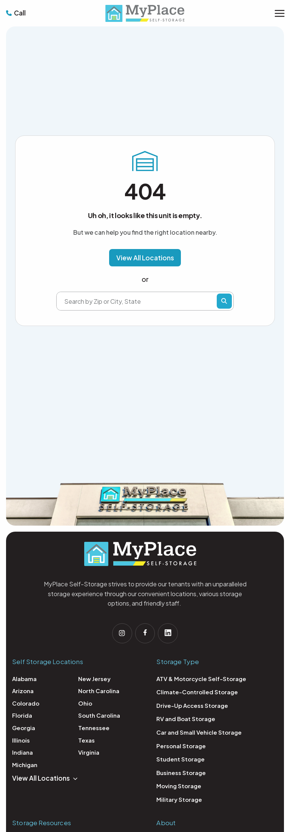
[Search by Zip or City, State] (140, 301)
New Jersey (94, 679)
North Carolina (98, 691)
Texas (86, 741)
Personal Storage (181, 746)
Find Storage (224, 301)
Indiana (22, 753)
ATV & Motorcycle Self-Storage (201, 679)
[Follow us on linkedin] (169, 633)
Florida (22, 716)
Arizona (23, 691)
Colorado (25, 704)
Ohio (85, 704)
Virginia (88, 753)
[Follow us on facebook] (145, 633)
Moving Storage (178, 787)
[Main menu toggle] (279, 13)
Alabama (24, 679)
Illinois (21, 741)
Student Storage (180, 760)
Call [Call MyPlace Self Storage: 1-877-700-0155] (20, 13)
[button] (145, 258)
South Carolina (99, 716)
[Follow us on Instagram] (120, 633)
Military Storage (179, 800)
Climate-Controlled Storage (197, 693)
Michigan (24, 765)
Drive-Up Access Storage (192, 706)
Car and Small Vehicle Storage (199, 733)
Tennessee (94, 728)
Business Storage (181, 773)
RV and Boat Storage (185, 720)
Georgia (23, 728)
